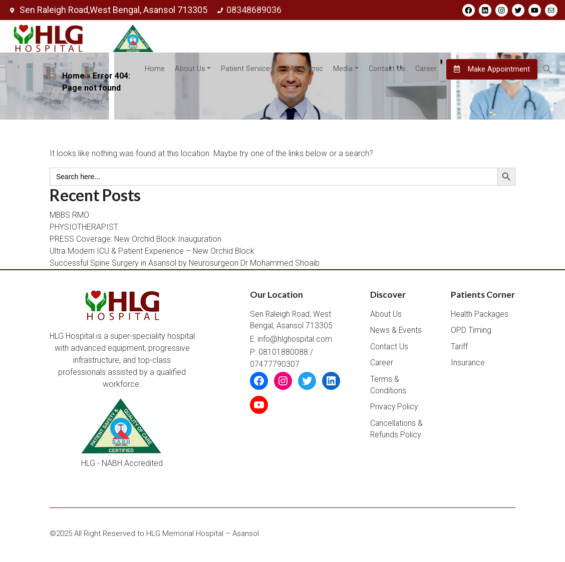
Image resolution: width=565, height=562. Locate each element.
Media (342, 69)
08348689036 (248, 10)
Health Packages (480, 316)
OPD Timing (471, 332)
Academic (306, 69)
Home (154, 69)
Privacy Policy (394, 409)
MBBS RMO (70, 217)
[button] (547, 69)
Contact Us (386, 69)
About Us (189, 69)
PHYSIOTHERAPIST (84, 229)
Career (425, 69)
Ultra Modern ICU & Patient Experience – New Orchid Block (152, 253)
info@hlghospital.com (294, 341)
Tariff (459, 349)
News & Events (396, 332)
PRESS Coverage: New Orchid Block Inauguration (136, 241)
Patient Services (247, 69)
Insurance (468, 365)
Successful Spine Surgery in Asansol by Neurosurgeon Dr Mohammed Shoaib (185, 265)
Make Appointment (492, 69)
